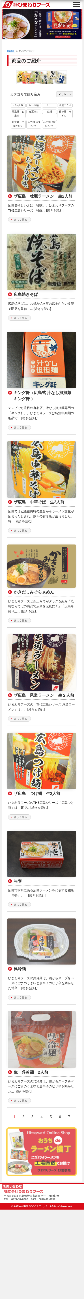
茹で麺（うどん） (65, 113)
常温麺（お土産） (18, 113)
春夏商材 (34, 111)
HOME (11, 51)
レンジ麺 (34, 105)
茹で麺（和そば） (34, 124)
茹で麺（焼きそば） (49, 124)
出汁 (49, 105)
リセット (64, 94)
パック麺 (18, 105)
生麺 (49, 111)
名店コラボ (65, 105)
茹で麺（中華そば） (18, 124)
